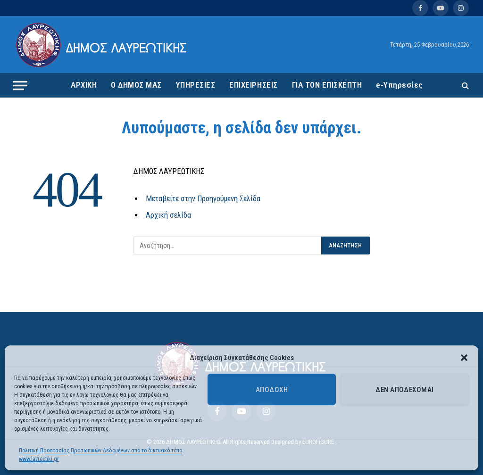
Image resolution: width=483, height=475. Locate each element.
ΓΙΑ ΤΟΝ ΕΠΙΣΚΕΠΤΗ (327, 85)
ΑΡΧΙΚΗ (84, 85)
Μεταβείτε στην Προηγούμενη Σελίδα (203, 198)
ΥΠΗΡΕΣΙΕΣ (196, 85)
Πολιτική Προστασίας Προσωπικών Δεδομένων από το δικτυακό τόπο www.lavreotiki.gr (100, 454)
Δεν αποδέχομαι (404, 389)
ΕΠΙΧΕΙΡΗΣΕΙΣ (253, 85)
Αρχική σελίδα (168, 215)
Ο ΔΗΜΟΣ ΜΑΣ (136, 85)
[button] (464, 357)
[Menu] (20, 85)
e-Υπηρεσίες (399, 85)
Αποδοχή (272, 389)
